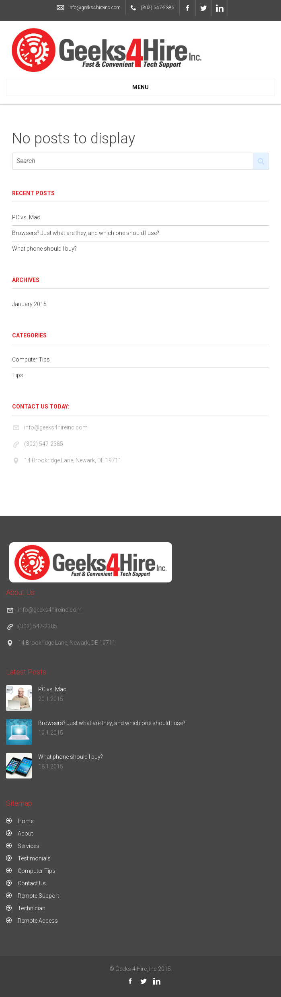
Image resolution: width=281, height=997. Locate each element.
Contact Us (32, 883)
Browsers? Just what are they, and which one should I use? (85, 233)
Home (25, 821)
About (25, 833)
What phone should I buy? (44, 248)
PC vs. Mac (26, 217)
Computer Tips (31, 359)
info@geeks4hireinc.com (94, 7)
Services (28, 846)
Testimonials (34, 858)
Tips (17, 375)
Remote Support (38, 896)
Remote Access (38, 920)
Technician (31, 908)
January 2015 (29, 304)
